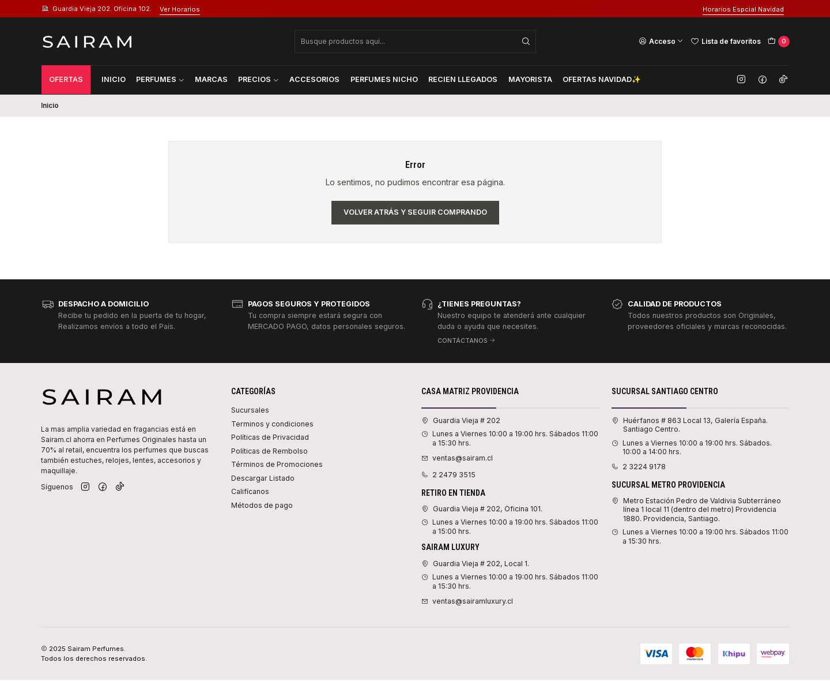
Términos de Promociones (277, 464)
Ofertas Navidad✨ (602, 79)
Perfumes (160, 79)
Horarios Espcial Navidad (743, 9)
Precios (258, 79)
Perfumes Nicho (384, 79)
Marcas (211, 79)
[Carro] (779, 41)
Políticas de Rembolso (269, 451)
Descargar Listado (263, 478)
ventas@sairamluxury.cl (467, 601)
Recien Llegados (462, 79)
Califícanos (250, 491)
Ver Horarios (180, 9)
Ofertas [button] (66, 79)
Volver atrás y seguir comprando (415, 212)
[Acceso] (661, 41)
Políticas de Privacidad (270, 437)
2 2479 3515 (448, 474)
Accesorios (314, 79)
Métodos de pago (262, 505)
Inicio (113, 79)
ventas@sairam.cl (457, 458)
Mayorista (530, 79)
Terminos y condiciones (272, 424)
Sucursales (250, 410)
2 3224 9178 (639, 466)
